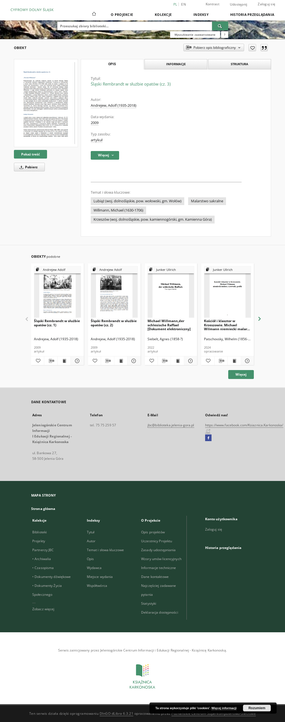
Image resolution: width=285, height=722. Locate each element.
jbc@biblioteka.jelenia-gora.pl (171, 425)
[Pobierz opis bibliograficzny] (50, 360)
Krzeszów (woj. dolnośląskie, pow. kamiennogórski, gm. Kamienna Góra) (153, 219)
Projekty (38, 541)
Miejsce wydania (100, 576)
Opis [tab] (112, 64)
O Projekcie (122, 14)
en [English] (183, 4)
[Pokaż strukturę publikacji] (57, 269)
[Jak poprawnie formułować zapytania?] (224, 34)
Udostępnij (238, 4)
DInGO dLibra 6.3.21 (117, 713)
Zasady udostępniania (158, 550)
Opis (90, 558)
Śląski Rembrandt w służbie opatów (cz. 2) (114, 323)
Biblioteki (39, 532)
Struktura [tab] (239, 64)
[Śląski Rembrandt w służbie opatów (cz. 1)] (57, 292)
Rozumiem (257, 708)
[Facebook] (208, 438)
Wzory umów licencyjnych (161, 558)
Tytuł (91, 532)
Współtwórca (97, 585)
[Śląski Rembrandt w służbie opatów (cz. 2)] (114, 292)
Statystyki (148, 603)
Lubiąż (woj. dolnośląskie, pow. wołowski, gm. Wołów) (137, 201)
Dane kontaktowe (155, 576)
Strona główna (43, 508)
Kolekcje (163, 14)
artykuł (96, 140)
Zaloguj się (266, 4)
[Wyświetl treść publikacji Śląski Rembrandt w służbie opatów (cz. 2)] (120, 360)
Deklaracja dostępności (159, 612)
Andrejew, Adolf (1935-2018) (113, 105)
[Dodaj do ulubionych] (252, 47)
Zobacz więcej (43, 609)
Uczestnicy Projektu (156, 541)
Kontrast (212, 4)
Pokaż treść (30, 154)
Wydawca (94, 567)
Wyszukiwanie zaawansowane (195, 35)
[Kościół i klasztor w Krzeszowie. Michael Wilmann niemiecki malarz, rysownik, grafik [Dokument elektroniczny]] (227, 292)
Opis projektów (153, 532)
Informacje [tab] (176, 64)
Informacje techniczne (158, 567)
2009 (95, 122)
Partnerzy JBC (43, 550)
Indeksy (200, 14)
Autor (91, 541)
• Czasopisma (43, 567)
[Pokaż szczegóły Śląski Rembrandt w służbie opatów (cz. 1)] (76, 360)
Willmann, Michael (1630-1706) (118, 210)
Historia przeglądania (252, 14)
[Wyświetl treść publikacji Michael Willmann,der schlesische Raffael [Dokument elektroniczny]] (177, 360)
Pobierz (28, 167)
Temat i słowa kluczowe (105, 550)
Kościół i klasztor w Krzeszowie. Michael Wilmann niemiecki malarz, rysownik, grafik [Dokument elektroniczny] (227, 325)
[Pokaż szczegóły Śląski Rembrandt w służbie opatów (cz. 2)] (133, 360)
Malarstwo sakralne (207, 201)
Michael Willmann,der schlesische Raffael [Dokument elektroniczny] (169, 325)
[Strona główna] (93, 14)
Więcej (241, 374)
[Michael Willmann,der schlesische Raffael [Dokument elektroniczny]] (171, 292)
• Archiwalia (41, 558)
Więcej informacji (224, 708)
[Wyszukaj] (220, 25)
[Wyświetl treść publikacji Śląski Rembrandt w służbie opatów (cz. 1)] (64, 360)
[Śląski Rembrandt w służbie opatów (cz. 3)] (46, 103)
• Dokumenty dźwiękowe (51, 576)
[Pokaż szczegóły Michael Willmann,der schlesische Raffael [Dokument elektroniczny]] (189, 360)
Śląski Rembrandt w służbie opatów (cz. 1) (57, 323)
